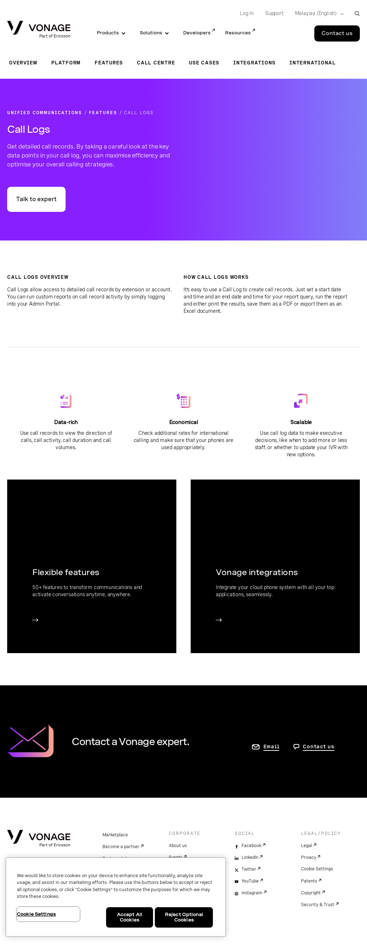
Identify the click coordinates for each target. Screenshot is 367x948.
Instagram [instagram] (252, 892)
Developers (197, 32)
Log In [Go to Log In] (247, 13)
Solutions (151, 32)
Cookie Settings (317, 868)
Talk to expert (36, 199)
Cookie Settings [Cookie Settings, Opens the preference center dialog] (36, 914)
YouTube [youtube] (250, 881)
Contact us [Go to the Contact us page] (337, 33)
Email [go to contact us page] (271, 746)
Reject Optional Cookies (184, 917)
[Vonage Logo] (38, 30)
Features (109, 62)
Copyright (311, 892)
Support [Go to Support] (274, 13)
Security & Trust (317, 904)
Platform (66, 62)
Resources (238, 32)
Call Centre (156, 62)
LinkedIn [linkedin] (250, 857)
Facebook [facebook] (251, 845)
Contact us (318, 746)
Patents (309, 881)
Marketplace (115, 834)
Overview (23, 62)
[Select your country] (317, 13)
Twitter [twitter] (249, 869)
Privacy (308, 857)
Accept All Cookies (129, 917)
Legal (306, 845)
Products (108, 32)
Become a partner (121, 846)
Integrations (254, 62)
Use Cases (204, 62)
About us (178, 845)
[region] (116, 897)
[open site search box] (357, 13)
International (313, 62)
